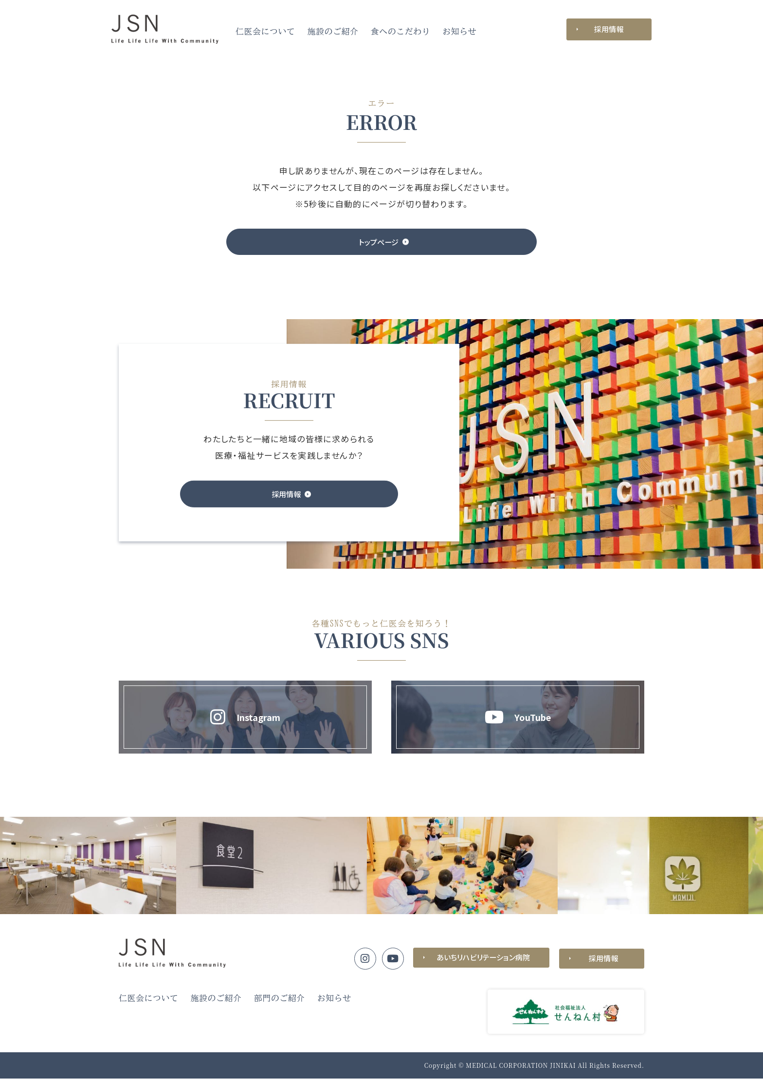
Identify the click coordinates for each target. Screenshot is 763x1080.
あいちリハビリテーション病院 (481, 959)
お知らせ (459, 31)
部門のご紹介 (279, 999)
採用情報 (609, 29)
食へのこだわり (401, 31)
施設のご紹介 (333, 31)
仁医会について (265, 31)
